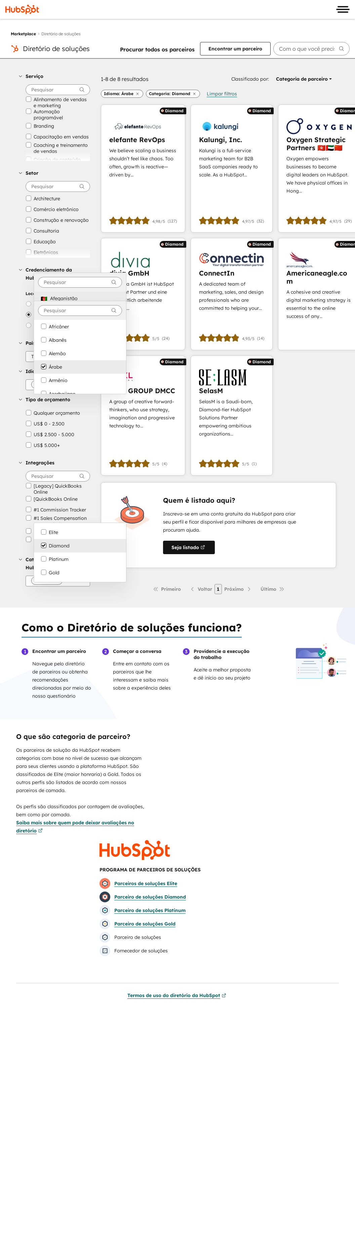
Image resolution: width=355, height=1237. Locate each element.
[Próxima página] (238, 589)
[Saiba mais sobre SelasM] (232, 416)
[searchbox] (311, 48)
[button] (54, 76)
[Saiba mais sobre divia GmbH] (143, 294)
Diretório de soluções (56, 48)
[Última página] (272, 589)
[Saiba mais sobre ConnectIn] (232, 294)
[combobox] (80, 282)
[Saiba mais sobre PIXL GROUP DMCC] (143, 416)
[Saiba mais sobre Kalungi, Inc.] (232, 169)
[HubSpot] (22, 9)
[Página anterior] (200, 589)
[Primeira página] (167, 589)
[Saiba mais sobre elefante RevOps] (143, 169)
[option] (80, 298)
